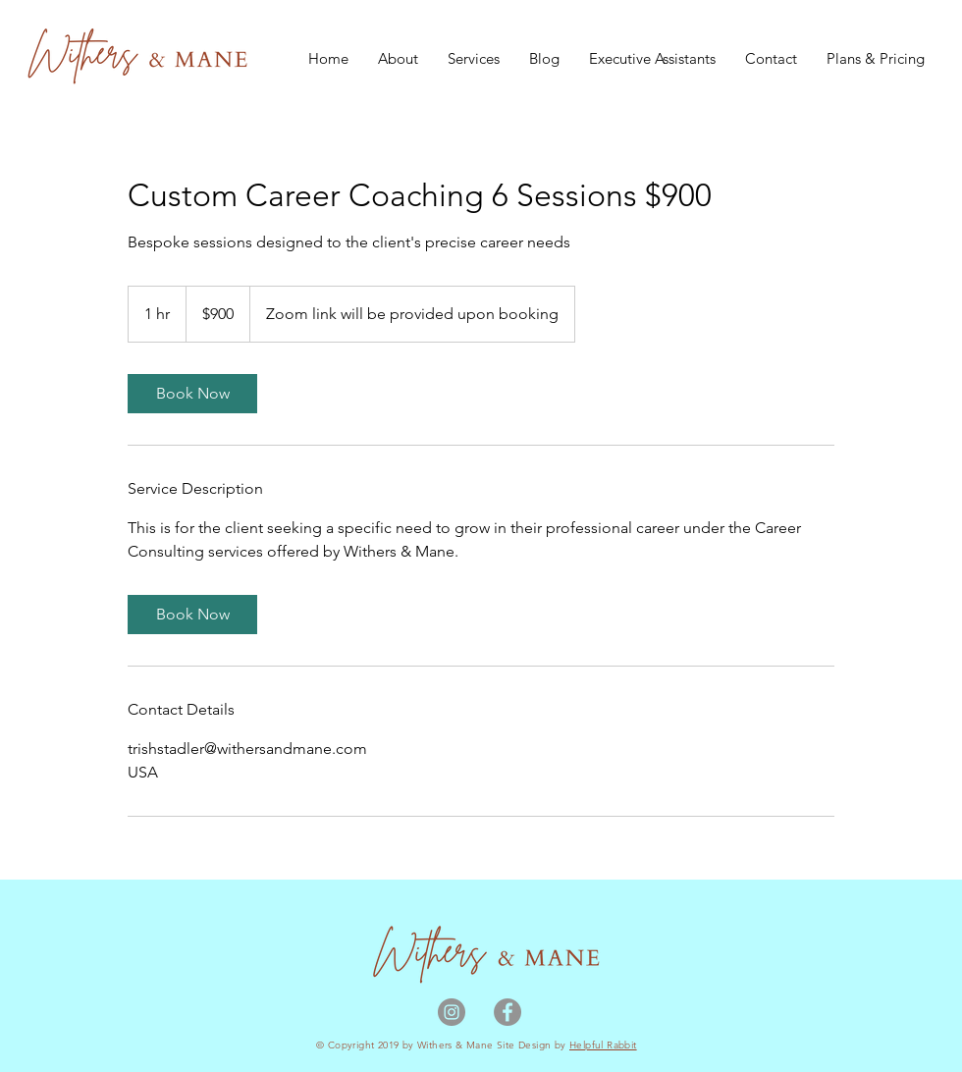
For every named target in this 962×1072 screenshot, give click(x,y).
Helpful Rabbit (603, 1045)
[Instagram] (451, 1012)
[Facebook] (507, 1012)
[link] (192, 393)
